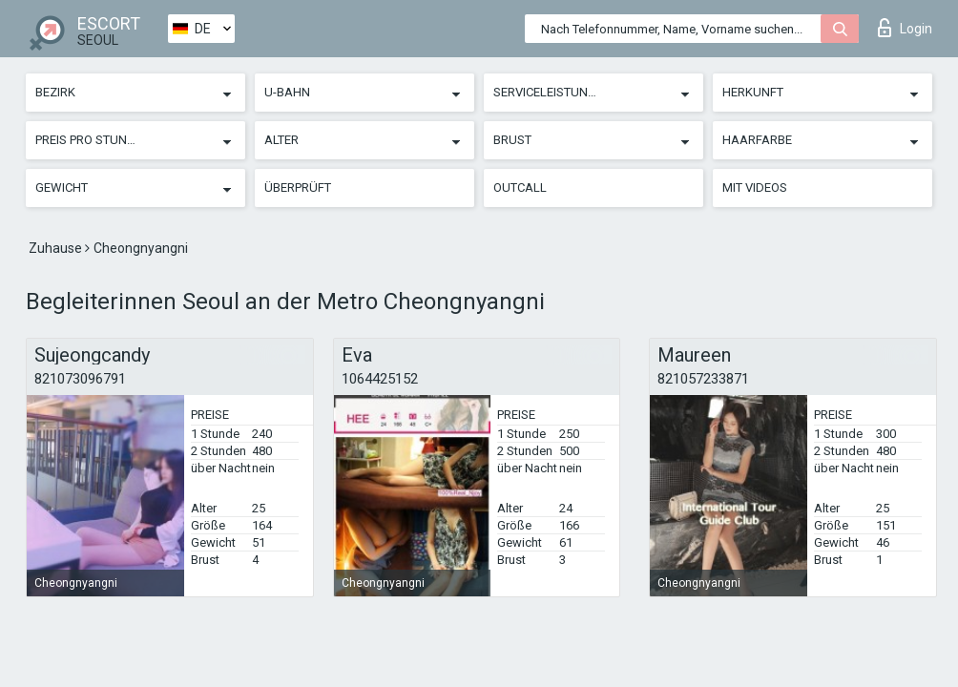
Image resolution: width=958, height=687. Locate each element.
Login (905, 27)
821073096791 (80, 378)
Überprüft (297, 187)
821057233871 (703, 378)
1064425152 (380, 378)
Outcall (520, 187)
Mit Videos (754, 187)
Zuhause (57, 248)
